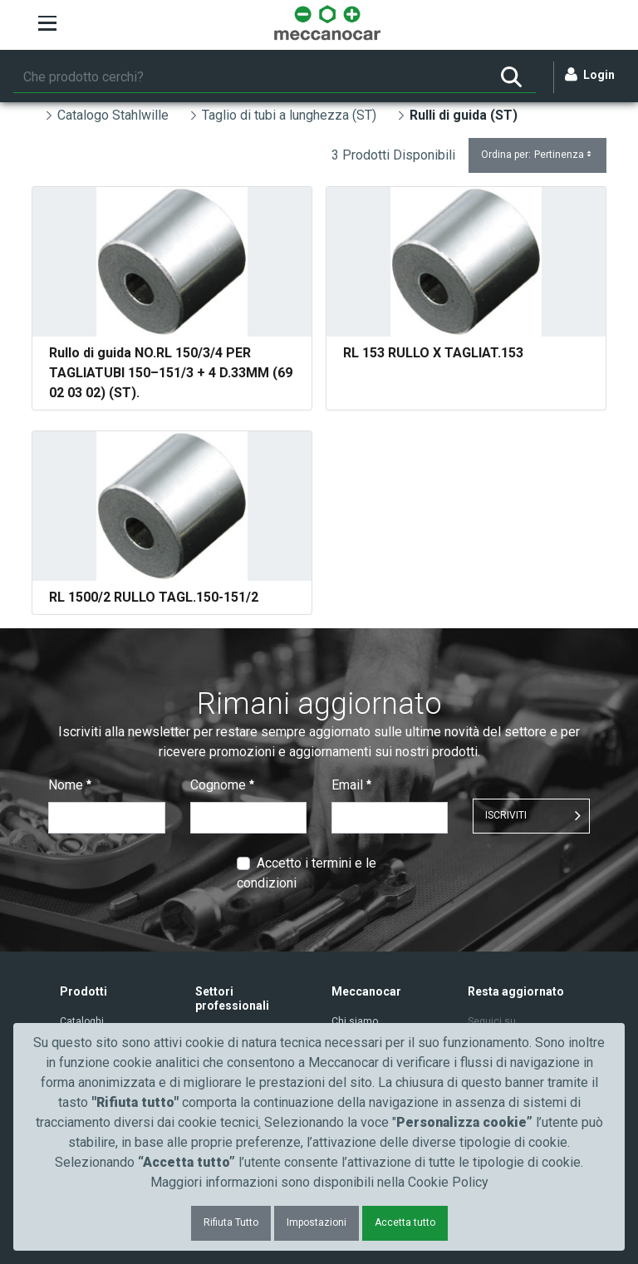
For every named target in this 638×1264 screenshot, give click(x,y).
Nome (69, 785)
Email (351, 785)
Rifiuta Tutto (231, 1222)
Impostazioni (316, 1222)
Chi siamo (354, 1021)
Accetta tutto (405, 1222)
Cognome (222, 785)
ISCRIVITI (506, 815)
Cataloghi (82, 1021)
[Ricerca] (250, 77)
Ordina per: (537, 155)
